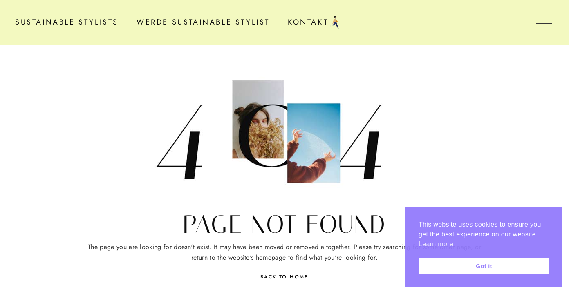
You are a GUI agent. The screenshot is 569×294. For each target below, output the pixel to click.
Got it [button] (484, 266)
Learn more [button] (436, 244)
